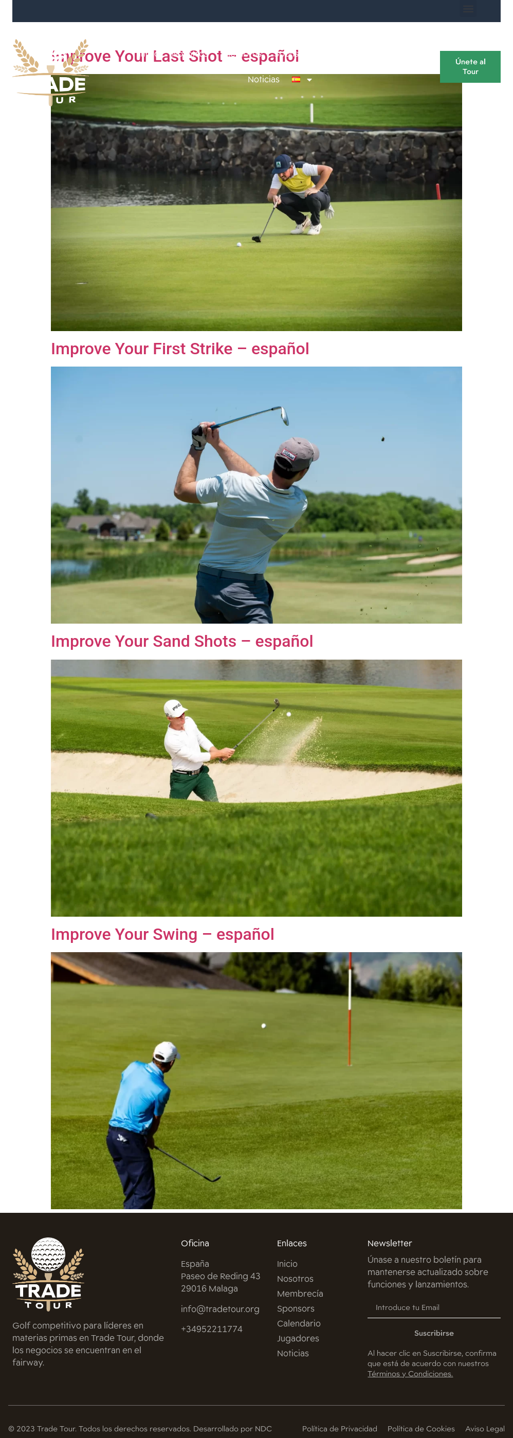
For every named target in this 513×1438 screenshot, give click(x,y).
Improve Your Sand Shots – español (182, 641)
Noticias (264, 79)
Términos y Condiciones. (410, 1373)
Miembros (241, 53)
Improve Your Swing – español (162, 934)
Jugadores (401, 53)
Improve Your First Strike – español (180, 348)
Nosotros (190, 53)
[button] (468, 8)
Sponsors (293, 53)
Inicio (149, 53)
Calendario (346, 53)
